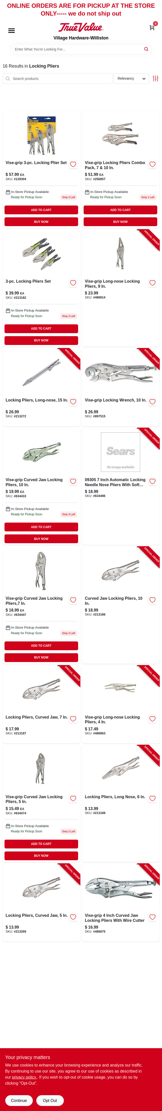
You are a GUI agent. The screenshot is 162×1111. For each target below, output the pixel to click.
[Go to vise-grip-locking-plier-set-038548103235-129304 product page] (41, 169)
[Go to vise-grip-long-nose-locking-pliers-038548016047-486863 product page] (120, 704)
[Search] (146, 49)
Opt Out (50, 1100)
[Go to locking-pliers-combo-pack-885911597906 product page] (120, 169)
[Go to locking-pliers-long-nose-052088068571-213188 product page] (120, 803)
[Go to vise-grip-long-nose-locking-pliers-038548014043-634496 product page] (120, 486)
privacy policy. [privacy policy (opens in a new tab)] (24, 1077)
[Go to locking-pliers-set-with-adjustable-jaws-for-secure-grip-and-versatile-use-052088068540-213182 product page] (41, 288)
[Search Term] (81, 49)
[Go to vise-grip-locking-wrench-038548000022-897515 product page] (120, 387)
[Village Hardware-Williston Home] (80, 27)
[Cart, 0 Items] (151, 27)
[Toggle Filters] (155, 78)
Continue (19, 1100)
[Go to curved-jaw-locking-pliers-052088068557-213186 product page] (120, 605)
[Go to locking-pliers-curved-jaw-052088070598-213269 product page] (41, 903)
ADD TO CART (41, 210)
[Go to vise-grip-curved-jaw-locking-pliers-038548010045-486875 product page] (120, 903)
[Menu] (11, 31)
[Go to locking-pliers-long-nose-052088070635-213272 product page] (41, 387)
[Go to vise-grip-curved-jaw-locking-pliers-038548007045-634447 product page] (41, 605)
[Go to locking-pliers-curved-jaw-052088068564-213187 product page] (41, 704)
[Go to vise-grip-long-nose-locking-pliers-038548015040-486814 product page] (120, 288)
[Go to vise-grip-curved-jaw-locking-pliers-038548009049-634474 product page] (41, 803)
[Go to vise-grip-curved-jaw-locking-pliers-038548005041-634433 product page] (41, 486)
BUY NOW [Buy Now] (41, 222)
